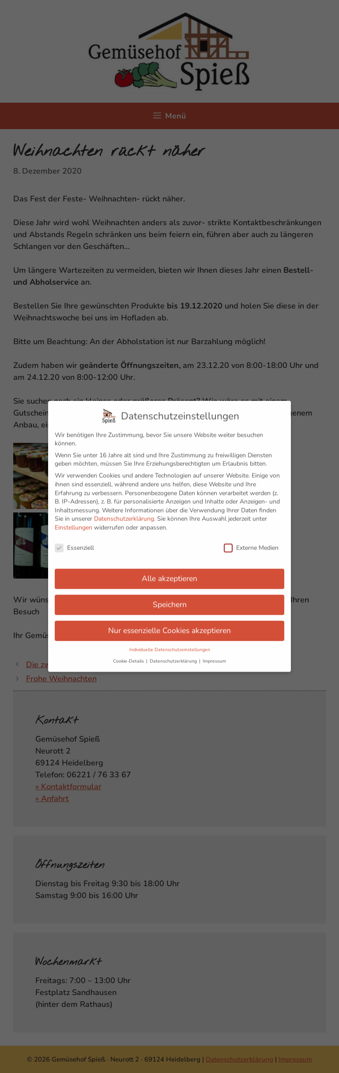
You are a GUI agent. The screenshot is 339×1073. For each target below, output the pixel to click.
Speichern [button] (170, 599)
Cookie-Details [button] (129, 655)
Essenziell (74, 542)
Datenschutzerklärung (124, 513)
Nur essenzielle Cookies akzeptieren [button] (169, 625)
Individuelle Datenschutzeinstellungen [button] (169, 644)
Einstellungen (73, 522)
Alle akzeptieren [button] (169, 573)
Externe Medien (251, 542)
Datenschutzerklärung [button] (174, 655)
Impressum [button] (214, 655)
